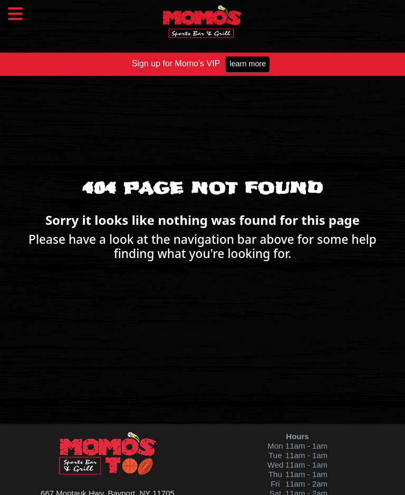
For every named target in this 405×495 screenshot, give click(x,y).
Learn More (247, 64)
